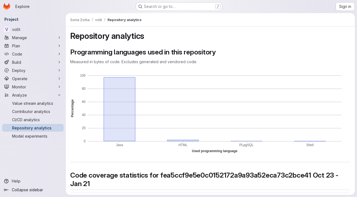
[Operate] (33, 78)
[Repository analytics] (33, 128)
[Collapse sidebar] (33, 190)
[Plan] (33, 46)
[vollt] (33, 29)
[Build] (33, 62)
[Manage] (33, 37)
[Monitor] (33, 87)
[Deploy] (33, 70)
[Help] (33, 181)
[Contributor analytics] (33, 111)
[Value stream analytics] (33, 103)
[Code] (33, 54)
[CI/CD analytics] (33, 119)
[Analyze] (33, 95)
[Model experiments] (33, 136)
